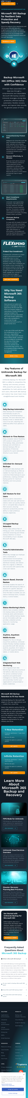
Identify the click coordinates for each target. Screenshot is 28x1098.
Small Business (5, 1038)
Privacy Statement (6, 1067)
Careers (17, 1052)
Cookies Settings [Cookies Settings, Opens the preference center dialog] (12, 1093)
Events (3, 1055)
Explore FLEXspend (11, 279)
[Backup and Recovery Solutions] (6, 1)
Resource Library (6, 1046)
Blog (2, 1052)
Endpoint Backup (20, 1022)
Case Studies (5, 1049)
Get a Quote (14, 746)
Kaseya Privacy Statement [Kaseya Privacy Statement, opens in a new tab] (8, 1085)
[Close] (24, 1074)
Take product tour (8, 3)
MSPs (2, 1035)
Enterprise (4, 1032)
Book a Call (14, 356)
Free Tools (4, 1058)
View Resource (10, 828)
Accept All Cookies (13, 1089)
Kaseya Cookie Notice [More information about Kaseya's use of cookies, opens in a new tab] (6, 1084)
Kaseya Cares (19, 1055)
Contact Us (18, 1049)
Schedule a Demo (8, 41)
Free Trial (18, 1058)
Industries (4, 1019)
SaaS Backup (19, 1025)
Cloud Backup (19, 1019)
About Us (18, 1046)
